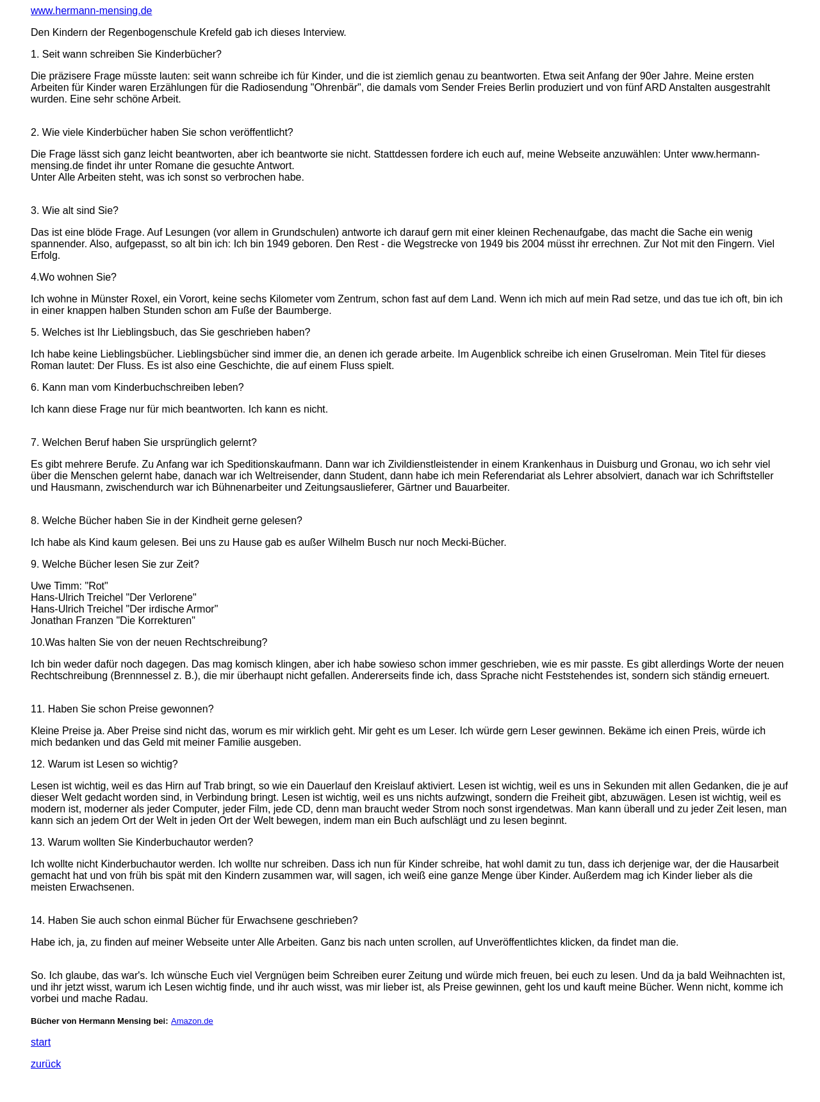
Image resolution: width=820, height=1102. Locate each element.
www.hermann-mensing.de (91, 10)
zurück (46, 1063)
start (41, 1042)
